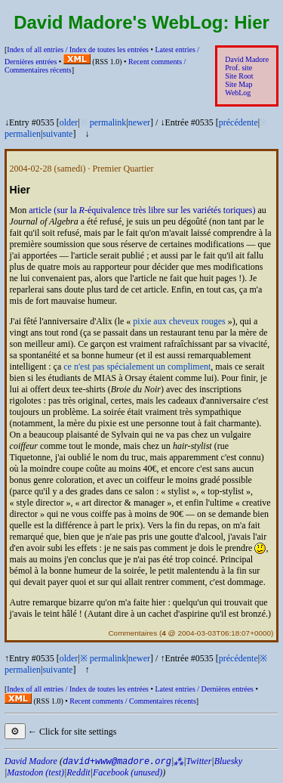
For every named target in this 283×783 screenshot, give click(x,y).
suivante (57, 133)
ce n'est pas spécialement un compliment (137, 366)
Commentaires (132, 633)
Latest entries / (204, 689)
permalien (23, 133)
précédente (238, 122)
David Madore (247, 59)
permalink (108, 122)
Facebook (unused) (127, 772)
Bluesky (228, 761)
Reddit (78, 772)
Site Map (238, 84)
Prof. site (238, 67)
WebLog (238, 92)
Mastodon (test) (35, 772)
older (69, 122)
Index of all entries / (78, 49)
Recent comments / (132, 701)
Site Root (239, 76)
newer (139, 122)
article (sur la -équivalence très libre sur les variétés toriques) (142, 210)
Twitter (199, 761)
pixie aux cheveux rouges (179, 321)
